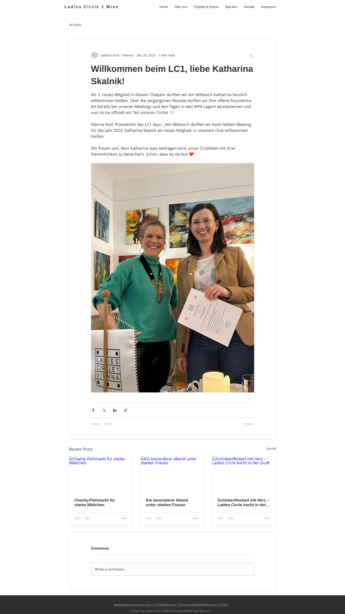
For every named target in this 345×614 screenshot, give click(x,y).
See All (271, 448)
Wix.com (205, 611)
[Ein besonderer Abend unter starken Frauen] (172, 475)
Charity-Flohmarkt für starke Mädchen (95, 502)
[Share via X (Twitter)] (104, 410)
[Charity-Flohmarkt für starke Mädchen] (101, 475)
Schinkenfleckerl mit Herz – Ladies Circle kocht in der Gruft (243, 502)
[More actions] (251, 55)
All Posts (75, 25)
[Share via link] (125, 410)
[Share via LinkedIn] (115, 410)
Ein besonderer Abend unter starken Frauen (167, 502)
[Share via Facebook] (93, 410)
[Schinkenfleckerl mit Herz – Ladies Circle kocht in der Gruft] (244, 475)
